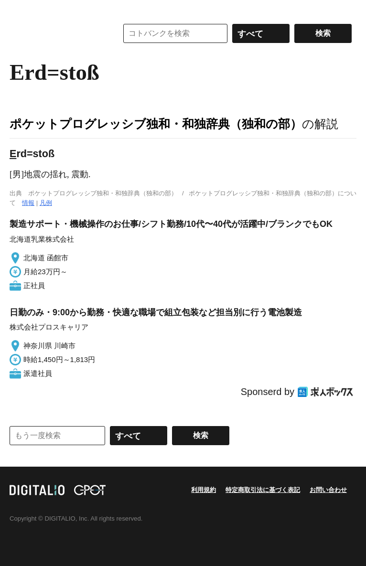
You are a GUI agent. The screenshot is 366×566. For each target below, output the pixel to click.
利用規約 (203, 489)
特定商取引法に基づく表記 (263, 489)
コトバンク (57, 33)
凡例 (46, 202)
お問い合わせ (328, 489)
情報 (28, 202)
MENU (19, 9)
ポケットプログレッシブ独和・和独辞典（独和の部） (156, 123)
